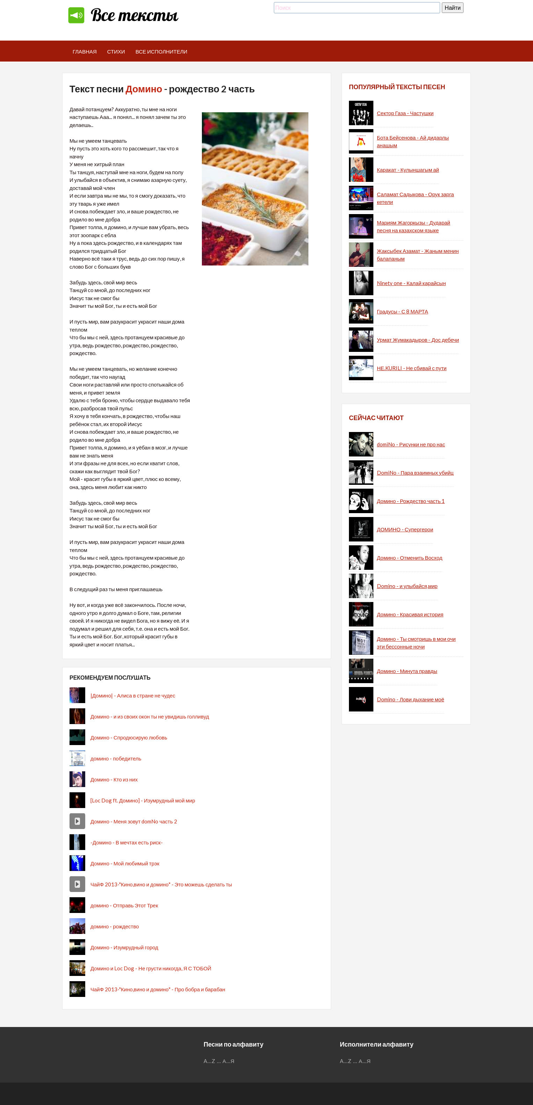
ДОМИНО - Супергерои (405, 529)
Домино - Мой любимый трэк (124, 863)
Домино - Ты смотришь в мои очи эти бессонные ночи (416, 643)
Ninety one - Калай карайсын (411, 283)
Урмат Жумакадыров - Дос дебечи (418, 340)
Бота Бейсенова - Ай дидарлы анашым (413, 141)
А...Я (228, 1061)
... (219, 1061)
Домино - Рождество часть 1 (411, 501)
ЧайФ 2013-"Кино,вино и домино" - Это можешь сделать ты (161, 884)
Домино (143, 88)
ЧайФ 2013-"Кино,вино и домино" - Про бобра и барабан (157, 989)
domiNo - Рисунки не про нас (411, 444)
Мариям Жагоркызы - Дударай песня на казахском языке (413, 226)
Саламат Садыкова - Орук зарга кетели (415, 198)
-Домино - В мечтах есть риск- (126, 842)
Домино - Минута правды (407, 671)
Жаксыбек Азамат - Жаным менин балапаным (418, 255)
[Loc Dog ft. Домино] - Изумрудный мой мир (142, 800)
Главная (85, 51)
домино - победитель (115, 758)
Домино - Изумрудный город (124, 947)
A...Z (210, 1061)
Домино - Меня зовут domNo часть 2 (133, 821)
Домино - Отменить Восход (409, 557)
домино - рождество (114, 926)
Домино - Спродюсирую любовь (128, 737)
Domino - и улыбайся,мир (407, 586)
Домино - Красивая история (410, 614)
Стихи (116, 51)
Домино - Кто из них (114, 779)
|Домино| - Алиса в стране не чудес (132, 695)
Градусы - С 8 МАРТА (402, 311)
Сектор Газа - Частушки (405, 113)
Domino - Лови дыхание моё (410, 699)
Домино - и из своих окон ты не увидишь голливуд (149, 716)
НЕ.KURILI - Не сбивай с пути (411, 368)
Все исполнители (162, 51)
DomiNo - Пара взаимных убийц (415, 472)
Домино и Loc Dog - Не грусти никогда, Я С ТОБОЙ (150, 968)
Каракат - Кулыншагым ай (408, 170)
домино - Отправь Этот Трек (124, 905)
